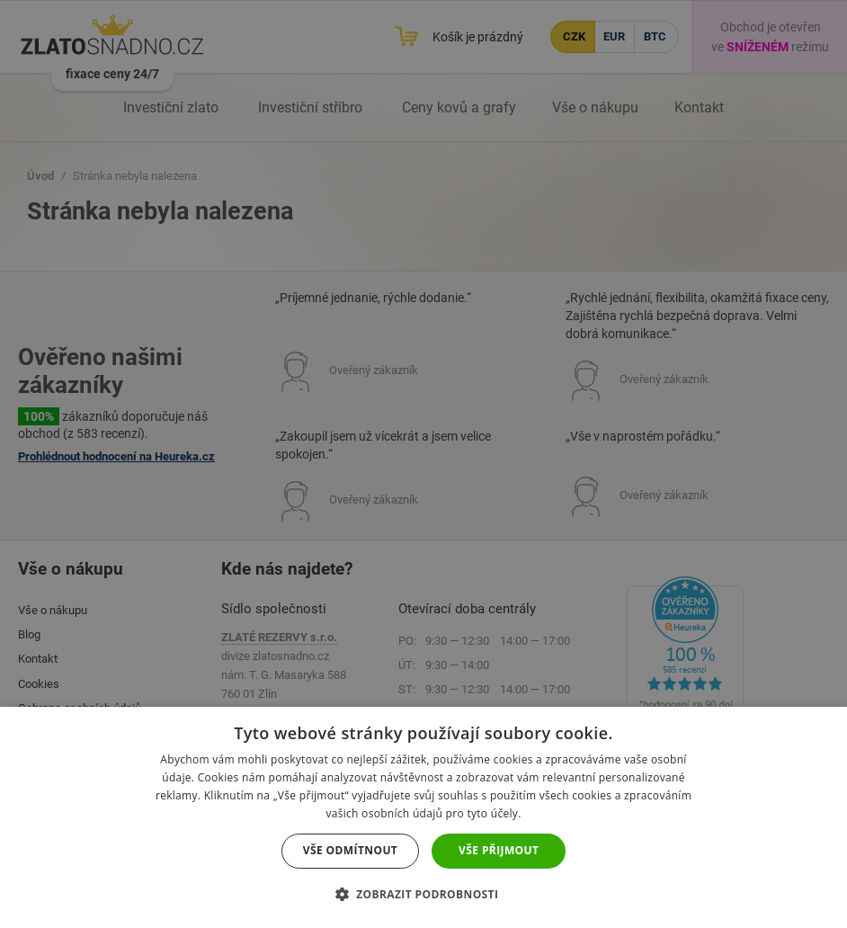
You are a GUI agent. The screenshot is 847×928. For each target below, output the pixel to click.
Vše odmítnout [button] (350, 850)
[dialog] (423, 464)
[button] (424, 894)
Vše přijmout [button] (499, 850)
